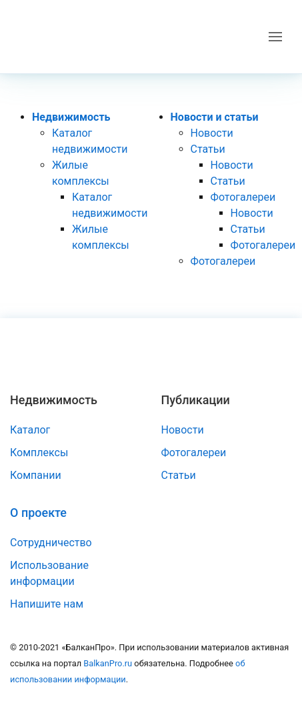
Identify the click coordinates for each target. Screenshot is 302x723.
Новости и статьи (215, 117)
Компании (35, 475)
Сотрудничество (51, 542)
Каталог (30, 430)
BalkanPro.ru (107, 663)
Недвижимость (71, 117)
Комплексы (39, 452)
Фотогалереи (243, 197)
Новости (212, 133)
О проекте (38, 513)
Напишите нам (46, 604)
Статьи (208, 149)
